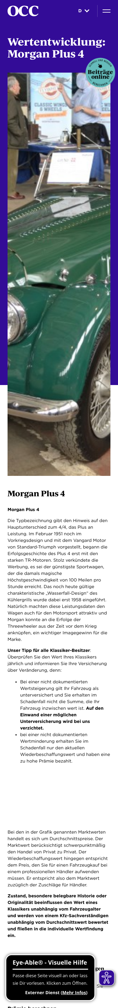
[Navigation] (106, 11)
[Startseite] (23, 11)
